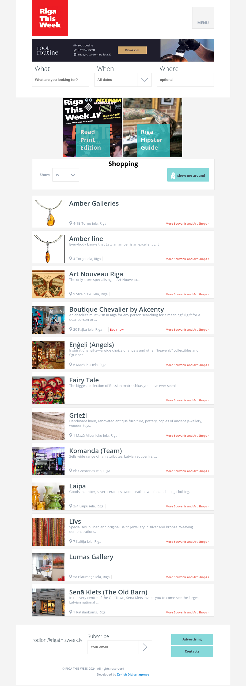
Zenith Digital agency (133, 674)
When (105, 68)
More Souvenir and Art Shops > (188, 223)
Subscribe (98, 636)
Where (169, 68)
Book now (117, 329)
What (42, 68)
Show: (45, 174)
